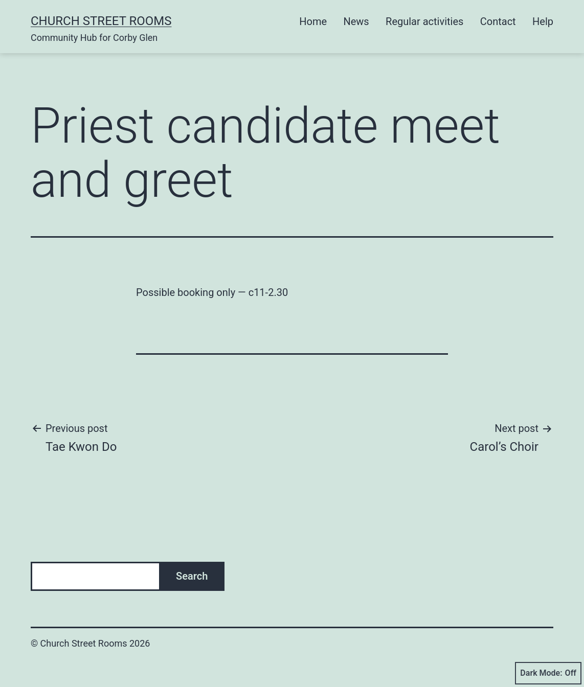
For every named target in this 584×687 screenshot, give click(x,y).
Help (542, 21)
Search (192, 576)
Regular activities (424, 21)
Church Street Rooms (101, 21)
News (356, 21)
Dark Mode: (548, 673)
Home (313, 21)
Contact (498, 21)
